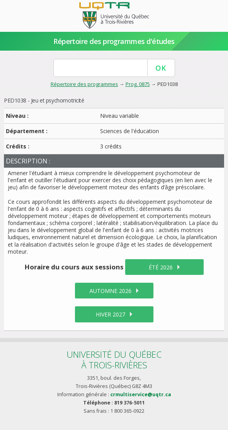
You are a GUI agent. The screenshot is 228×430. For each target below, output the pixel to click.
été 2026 (161, 267)
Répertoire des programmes (84, 84)
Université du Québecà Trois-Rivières (114, 359)
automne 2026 (110, 291)
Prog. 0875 (138, 84)
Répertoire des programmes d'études (114, 41)
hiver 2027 (110, 314)
